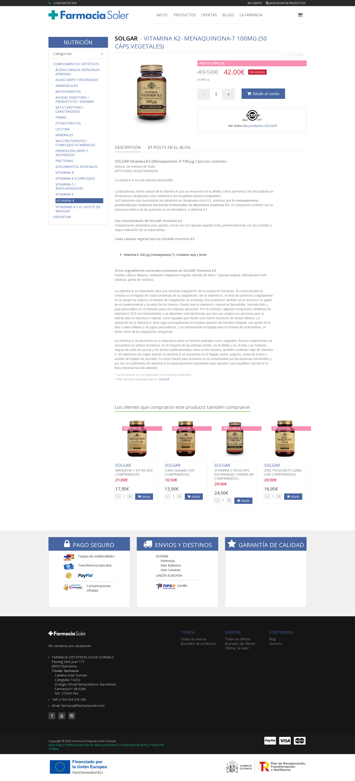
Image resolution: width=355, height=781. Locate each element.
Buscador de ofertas (240, 643)
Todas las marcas (194, 639)
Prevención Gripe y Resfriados (71, 153)
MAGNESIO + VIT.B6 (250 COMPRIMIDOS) (136, 469)
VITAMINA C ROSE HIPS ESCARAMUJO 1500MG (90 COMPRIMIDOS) (235, 472)
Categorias (78, 53)
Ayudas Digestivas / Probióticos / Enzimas (74, 99)
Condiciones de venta (133, 745)
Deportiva (62, 217)
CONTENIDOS (281, 632)
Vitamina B (64, 173)
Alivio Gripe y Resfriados (76, 80)
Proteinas (64, 161)
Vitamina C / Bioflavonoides (69, 186)
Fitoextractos (68, 123)
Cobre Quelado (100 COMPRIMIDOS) (186, 469)
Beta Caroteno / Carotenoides (69, 109)
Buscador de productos (285, 3)
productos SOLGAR (263, 126)
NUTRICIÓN (78, 42)
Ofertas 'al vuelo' (237, 648)
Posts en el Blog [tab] (169, 147)
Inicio (162, 14)
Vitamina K (65, 200)
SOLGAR (164, 379)
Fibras (60, 117)
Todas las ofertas (237, 639)
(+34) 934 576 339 (65, 3)
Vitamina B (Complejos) (75, 178)
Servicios (275, 643)
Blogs (228, 14)
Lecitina (62, 129)
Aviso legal (55, 745)
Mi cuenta (255, 3)
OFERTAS (233, 632)
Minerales (64, 135)
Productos (185, 14)
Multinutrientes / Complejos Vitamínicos (75, 143)
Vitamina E (64, 194)
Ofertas (209, 14)
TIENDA (187, 632)
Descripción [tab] (128, 147)
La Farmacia (251, 14)
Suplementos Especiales (76, 167)
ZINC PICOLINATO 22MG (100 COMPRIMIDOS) (285, 469)
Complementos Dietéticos (76, 64)
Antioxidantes (68, 92)
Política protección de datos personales (91, 745)
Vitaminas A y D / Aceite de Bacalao (77, 209)
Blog (272, 639)
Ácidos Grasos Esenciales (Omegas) (77, 72)
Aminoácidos (66, 86)
